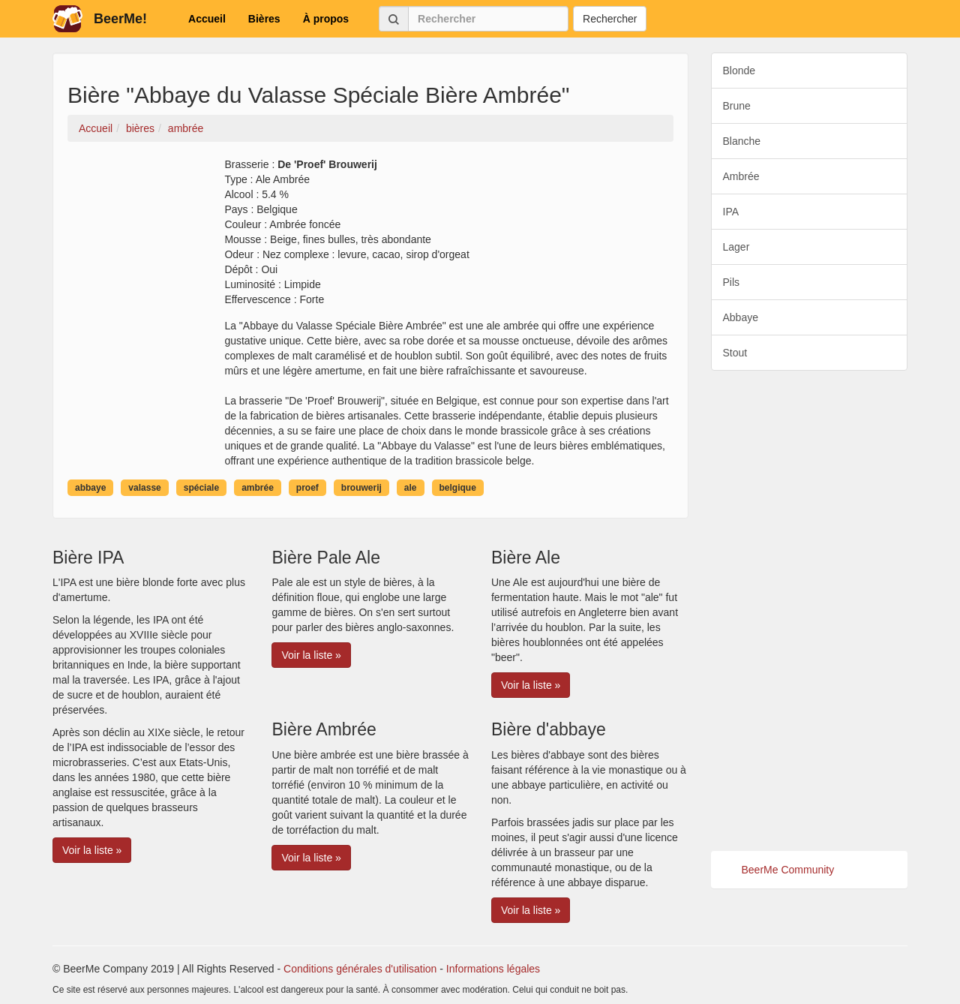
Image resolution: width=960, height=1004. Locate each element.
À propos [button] (326, 19)
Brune (737, 106)
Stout (735, 353)
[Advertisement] (809, 611)
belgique (458, 487)
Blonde (739, 71)
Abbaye (740, 317)
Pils (731, 282)
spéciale (201, 487)
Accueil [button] (207, 19)
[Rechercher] (488, 19)
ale (410, 487)
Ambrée (741, 176)
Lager (736, 247)
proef (307, 487)
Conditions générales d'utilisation (360, 969)
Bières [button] (264, 19)
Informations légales (493, 969)
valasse (144, 487)
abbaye (90, 487)
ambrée (258, 487)
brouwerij (361, 487)
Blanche (742, 141)
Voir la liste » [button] (92, 850)
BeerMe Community (788, 870)
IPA (731, 212)
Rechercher (610, 19)
